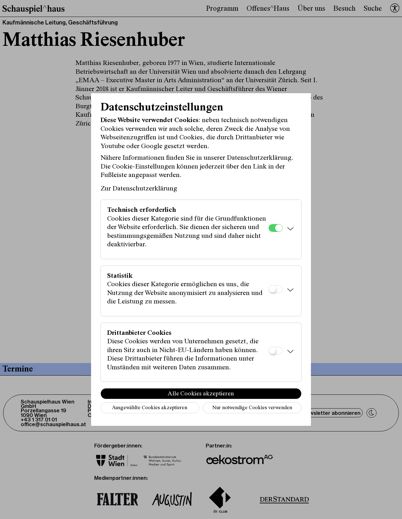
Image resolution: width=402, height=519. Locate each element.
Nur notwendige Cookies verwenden (252, 408)
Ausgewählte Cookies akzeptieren (149, 408)
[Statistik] (276, 289)
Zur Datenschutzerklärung (138, 188)
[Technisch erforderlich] (276, 228)
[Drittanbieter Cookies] (276, 351)
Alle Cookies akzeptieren (201, 394)
